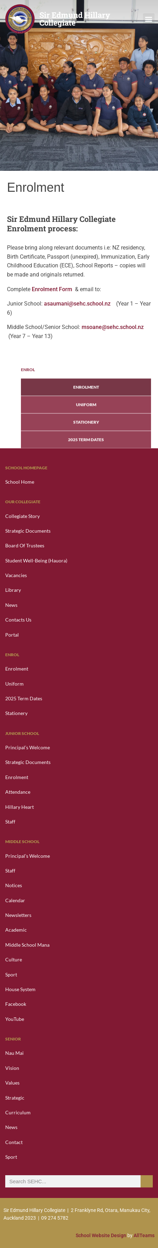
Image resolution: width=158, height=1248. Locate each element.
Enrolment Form (52, 289)
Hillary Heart (19, 807)
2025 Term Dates (23, 698)
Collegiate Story (22, 516)
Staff (10, 822)
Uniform (86, 444)
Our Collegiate (22, 501)
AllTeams (144, 1235)
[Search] (147, 1181)
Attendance (17, 792)
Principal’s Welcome (27, 747)
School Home (19, 482)
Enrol (28, 409)
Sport (11, 974)
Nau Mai (14, 1053)
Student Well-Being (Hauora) (36, 560)
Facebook (15, 1004)
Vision (12, 1068)
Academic (16, 930)
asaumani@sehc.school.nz (78, 303)
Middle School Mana (27, 945)
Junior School (22, 733)
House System (20, 989)
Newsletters (18, 915)
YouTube (14, 1019)
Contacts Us (18, 620)
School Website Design (101, 1235)
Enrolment (86, 426)
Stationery (16, 713)
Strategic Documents (28, 531)
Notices (13, 885)
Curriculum (18, 1112)
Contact (14, 1142)
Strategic (14, 1098)
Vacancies (16, 575)
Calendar (15, 900)
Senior (13, 1039)
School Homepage (26, 467)
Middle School (22, 841)
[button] (149, 19)
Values (12, 1083)
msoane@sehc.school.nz (113, 327)
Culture (13, 959)
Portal (12, 635)
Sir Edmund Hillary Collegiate (74, 19)
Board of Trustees (24, 545)
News (11, 605)
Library (13, 590)
